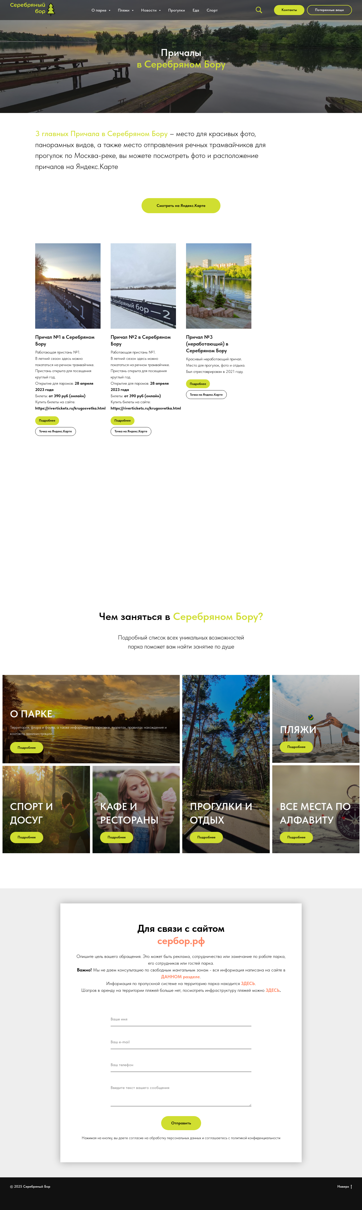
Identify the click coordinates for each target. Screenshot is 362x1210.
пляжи (298, 730)
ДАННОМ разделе (180, 976)
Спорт (212, 10)
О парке (31, 714)
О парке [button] (99, 10)
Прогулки (176, 10)
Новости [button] (149, 10)
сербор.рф (181, 941)
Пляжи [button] (124, 10)
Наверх (344, 1186)
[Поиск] (259, 10)
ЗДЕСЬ (248, 983)
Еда (196, 10)
